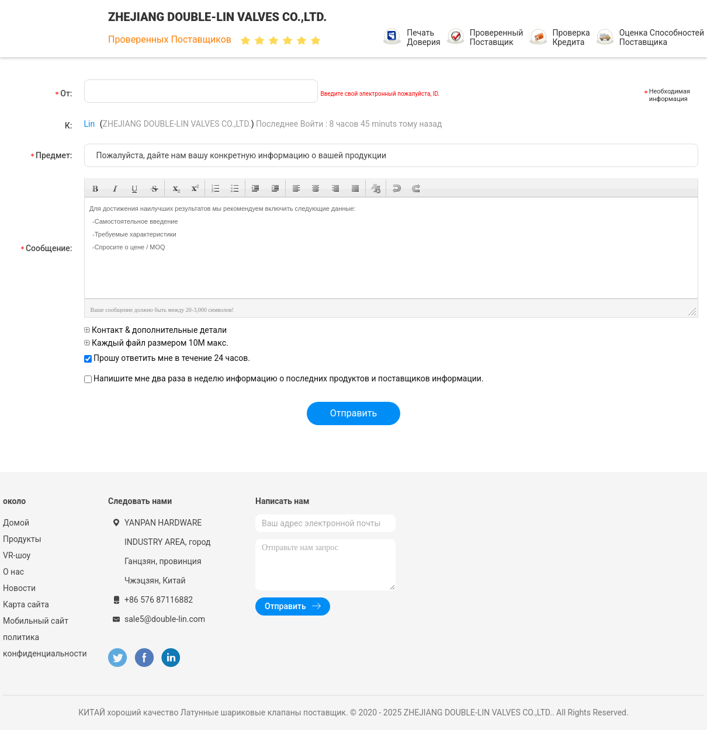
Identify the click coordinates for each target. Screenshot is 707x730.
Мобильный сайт (35, 620)
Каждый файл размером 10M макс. (156, 342)
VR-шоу (16, 555)
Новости (19, 588)
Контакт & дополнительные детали (155, 330)
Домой (16, 522)
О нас (13, 571)
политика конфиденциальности (44, 645)
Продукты (22, 539)
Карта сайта (26, 604)
